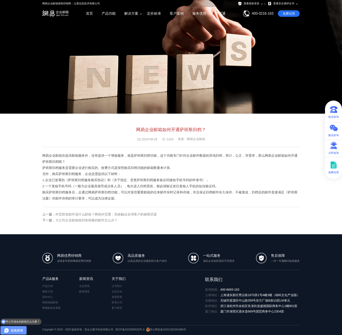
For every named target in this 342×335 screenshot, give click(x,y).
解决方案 (131, 13)
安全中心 (47, 297)
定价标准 (154, 13)
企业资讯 (84, 286)
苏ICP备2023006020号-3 (129, 329)
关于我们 (119, 279)
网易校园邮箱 (50, 302)
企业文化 (117, 291)
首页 (89, 13)
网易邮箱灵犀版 (51, 307)
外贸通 (220, 13)
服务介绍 (47, 291)
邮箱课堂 (84, 291)
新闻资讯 (86, 279)
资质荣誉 (117, 297)
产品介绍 (47, 286)
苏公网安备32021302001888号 (166, 329)
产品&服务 (50, 279)
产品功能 (109, 13)
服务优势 (199, 13)
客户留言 (117, 307)
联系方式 (117, 302)
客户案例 (177, 13)
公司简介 (117, 286)
